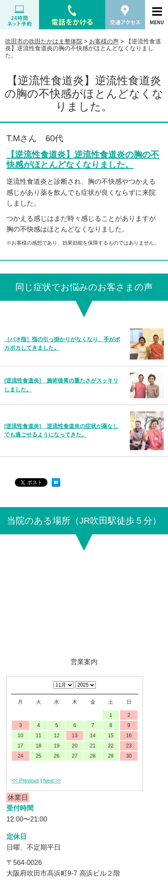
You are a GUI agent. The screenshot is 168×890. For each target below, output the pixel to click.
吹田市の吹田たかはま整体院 (43, 41)
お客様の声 (104, 41)
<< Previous (25, 781)
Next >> (52, 781)
